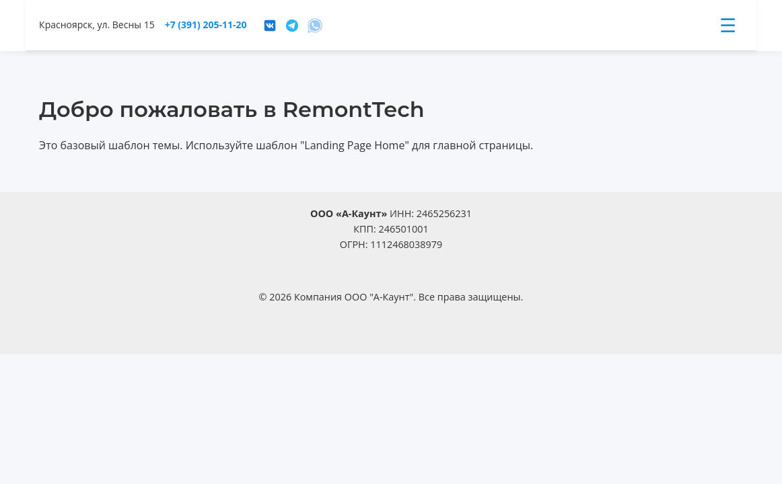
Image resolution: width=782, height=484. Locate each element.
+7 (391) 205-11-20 (206, 24)
